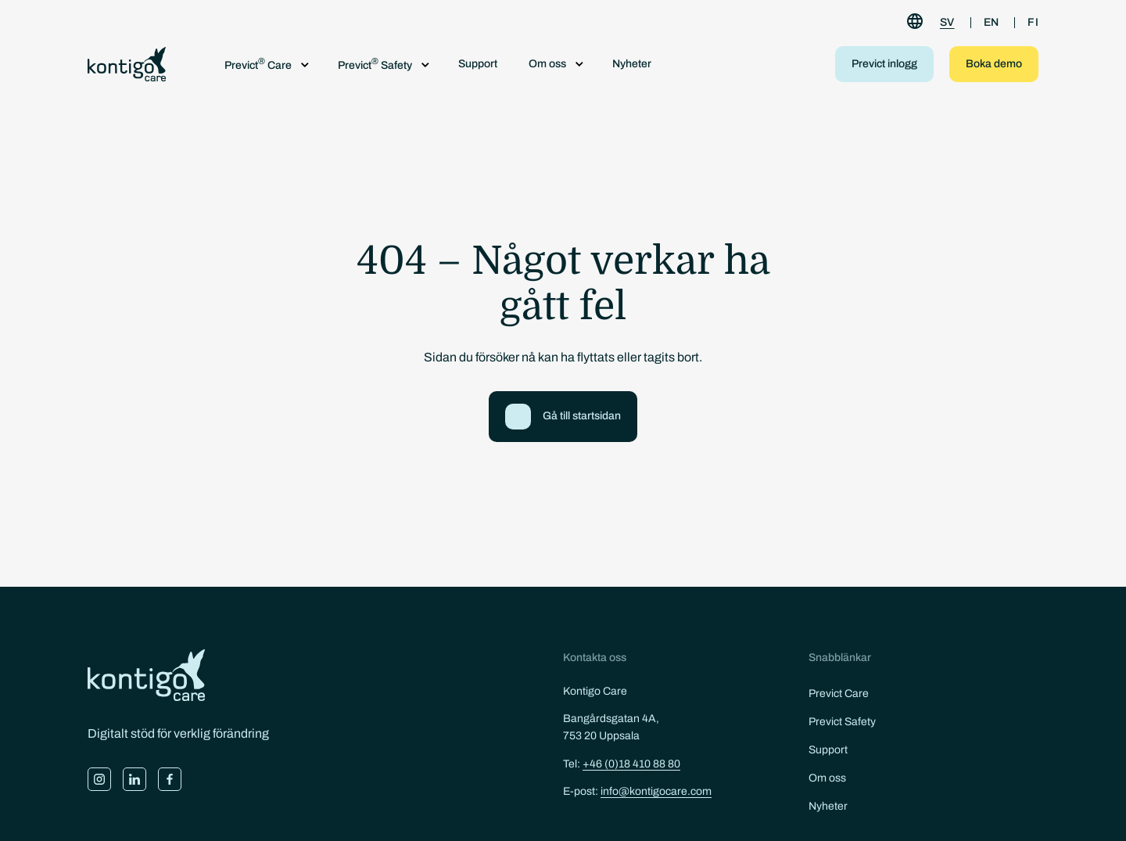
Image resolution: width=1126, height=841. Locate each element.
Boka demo (994, 64)
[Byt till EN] (991, 22)
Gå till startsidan (582, 416)
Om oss (827, 778)
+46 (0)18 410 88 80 (631, 764)
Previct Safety (842, 722)
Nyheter (631, 64)
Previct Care (839, 693)
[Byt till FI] (1032, 22)
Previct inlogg (884, 64)
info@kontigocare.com (656, 791)
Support (477, 64)
